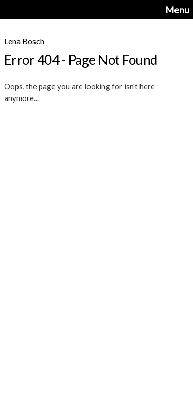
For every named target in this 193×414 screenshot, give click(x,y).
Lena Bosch (24, 41)
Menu (177, 9)
